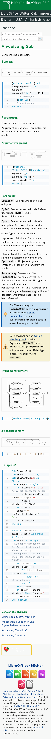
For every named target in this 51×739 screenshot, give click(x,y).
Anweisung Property (13, 634)
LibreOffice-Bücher (25, 664)
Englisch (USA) (12, 19)
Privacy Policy (34, 689)
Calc (34, 13)
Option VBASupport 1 (26, 337)
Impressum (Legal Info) (14, 689)
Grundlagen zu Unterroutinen (18, 615)
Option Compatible (22, 313)
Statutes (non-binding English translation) (23, 692)
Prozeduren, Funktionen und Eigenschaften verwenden (17, 622)
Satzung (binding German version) (19, 695)
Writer (24, 13)
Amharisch (33, 19)
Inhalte (6, 28)
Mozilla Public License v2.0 (26, 704)
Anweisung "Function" (14, 629)
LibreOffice (9, 13)
